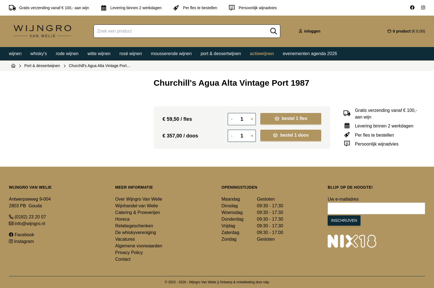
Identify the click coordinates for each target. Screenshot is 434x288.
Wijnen (15, 53)
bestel (290, 118)
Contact (123, 259)
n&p (266, 282)
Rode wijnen (67, 53)
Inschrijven (344, 220)
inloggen (309, 31)
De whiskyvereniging (135, 232)
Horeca (122, 219)
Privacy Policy (129, 252)
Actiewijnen (262, 53)
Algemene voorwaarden (138, 245)
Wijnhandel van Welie (136, 205)
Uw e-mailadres (343, 199)
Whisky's (38, 53)
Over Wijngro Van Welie (138, 199)
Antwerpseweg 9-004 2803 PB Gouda (30, 202)
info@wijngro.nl (27, 223)
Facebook (21, 234)
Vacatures (125, 239)
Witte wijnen (99, 53)
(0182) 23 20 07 (27, 217)
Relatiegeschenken (134, 225)
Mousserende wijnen (171, 53)
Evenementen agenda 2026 (310, 53)
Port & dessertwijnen (221, 53)
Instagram (21, 241)
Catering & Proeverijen (137, 212)
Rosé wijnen (130, 53)
